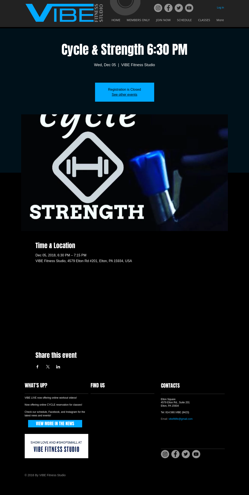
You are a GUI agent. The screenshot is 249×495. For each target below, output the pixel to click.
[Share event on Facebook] (37, 366)
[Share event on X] (48, 366)
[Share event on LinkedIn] (58, 366)
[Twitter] (179, 8)
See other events (124, 94)
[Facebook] (168, 8)
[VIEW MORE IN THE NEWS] (55, 423)
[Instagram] (158, 8)
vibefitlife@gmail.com (181, 418)
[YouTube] (189, 8)
